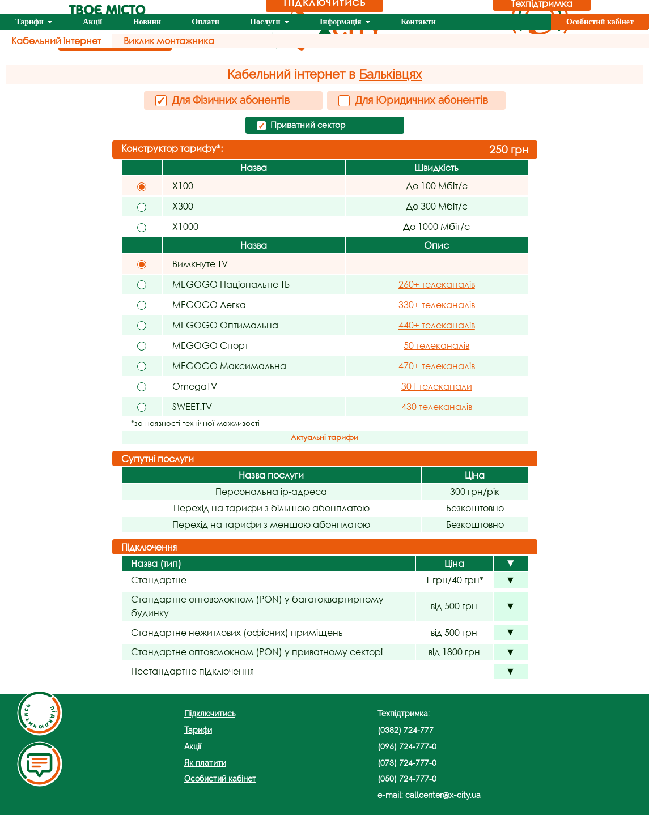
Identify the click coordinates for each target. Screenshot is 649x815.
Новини (147, 22)
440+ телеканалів (436, 325)
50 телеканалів (436, 345)
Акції (92, 22)
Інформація (341, 22)
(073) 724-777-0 (406, 762)
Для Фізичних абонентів (222, 100)
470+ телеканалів (436, 366)
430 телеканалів (436, 406)
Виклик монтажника (169, 40)
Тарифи (30, 22)
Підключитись (209, 713)
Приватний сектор (301, 125)
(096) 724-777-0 (406, 746)
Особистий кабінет (600, 22)
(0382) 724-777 (405, 729)
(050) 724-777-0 (406, 778)
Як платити (205, 762)
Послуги (266, 22)
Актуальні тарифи (324, 437)
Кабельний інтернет (56, 40)
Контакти (418, 22)
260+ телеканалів (436, 284)
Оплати (205, 22)
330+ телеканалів (436, 304)
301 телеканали (436, 386)
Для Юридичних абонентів (413, 99)
